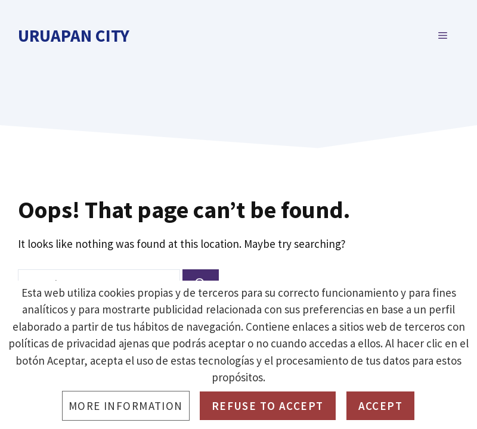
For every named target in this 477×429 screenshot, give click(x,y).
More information (126, 406)
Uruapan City (73, 35)
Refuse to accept (268, 406)
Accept (380, 406)
